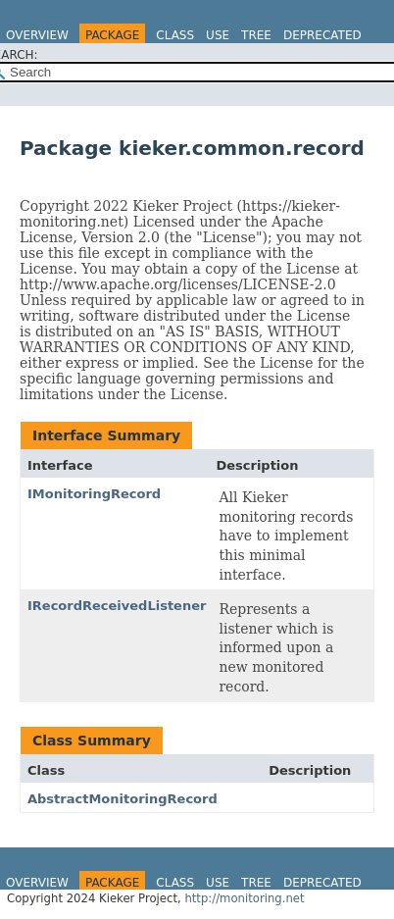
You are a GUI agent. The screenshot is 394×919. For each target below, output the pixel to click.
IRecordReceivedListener (116, 605)
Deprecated (322, 35)
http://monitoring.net (244, 898)
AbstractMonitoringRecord (122, 798)
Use (217, 35)
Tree (256, 35)
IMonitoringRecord (94, 493)
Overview (37, 35)
